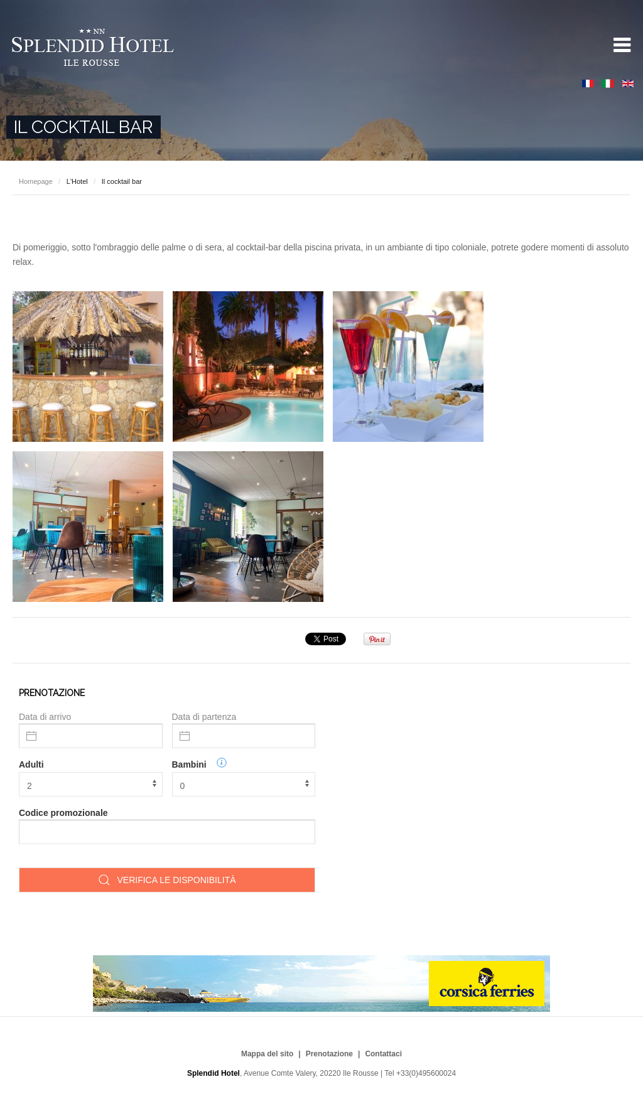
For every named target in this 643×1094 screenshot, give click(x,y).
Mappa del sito (267, 1053)
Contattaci (383, 1053)
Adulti (31, 764)
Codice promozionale (63, 813)
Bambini (189, 764)
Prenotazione (329, 1053)
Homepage (36, 181)
